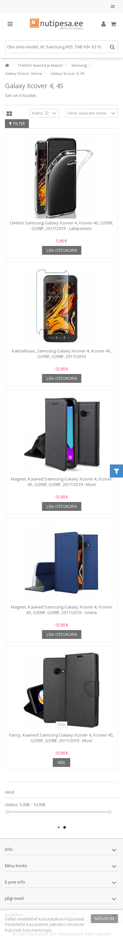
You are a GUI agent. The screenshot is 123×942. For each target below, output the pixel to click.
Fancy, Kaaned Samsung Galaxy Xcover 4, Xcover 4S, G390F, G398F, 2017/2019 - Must (61, 737)
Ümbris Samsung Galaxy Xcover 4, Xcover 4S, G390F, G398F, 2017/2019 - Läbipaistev (61, 225)
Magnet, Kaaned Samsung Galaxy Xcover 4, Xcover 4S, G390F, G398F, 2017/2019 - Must (61, 481)
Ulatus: (12, 804)
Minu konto (16, 866)
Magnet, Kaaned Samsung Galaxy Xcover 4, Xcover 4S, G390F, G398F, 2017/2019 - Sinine (61, 609)
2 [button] (64, 827)
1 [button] (58, 827)
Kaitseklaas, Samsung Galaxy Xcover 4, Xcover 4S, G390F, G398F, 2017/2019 (62, 353)
